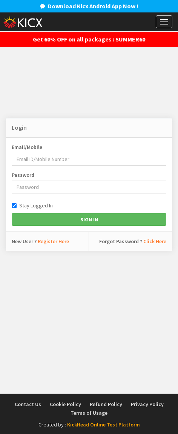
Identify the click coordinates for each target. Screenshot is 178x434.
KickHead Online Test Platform (103, 424)
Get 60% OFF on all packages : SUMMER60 (89, 39)
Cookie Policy (65, 404)
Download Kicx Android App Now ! (89, 6)
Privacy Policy (147, 404)
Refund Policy (106, 404)
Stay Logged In (32, 205)
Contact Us (28, 404)
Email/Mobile (27, 147)
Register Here (53, 241)
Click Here (154, 241)
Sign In (89, 219)
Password (23, 175)
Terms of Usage (89, 412)
